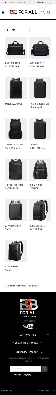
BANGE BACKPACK (14, 103)
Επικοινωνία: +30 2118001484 (14, 2)
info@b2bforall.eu (29, 316)
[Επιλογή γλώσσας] (42, 2)
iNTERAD (51, 391)
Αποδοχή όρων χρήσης (23, 375)
